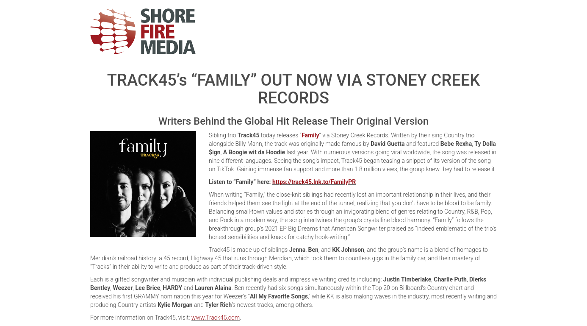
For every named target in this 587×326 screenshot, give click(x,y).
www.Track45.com (215, 317)
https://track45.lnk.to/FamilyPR (314, 181)
